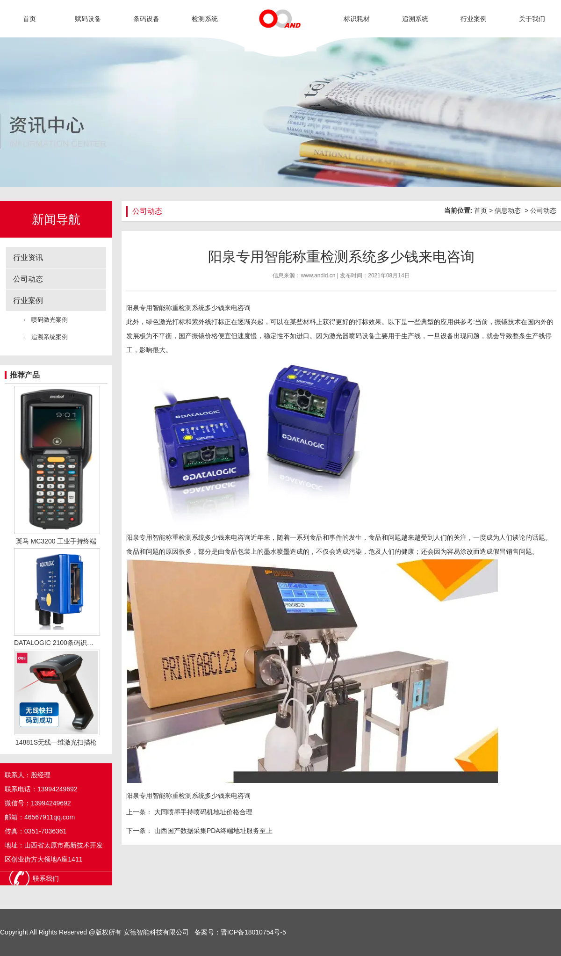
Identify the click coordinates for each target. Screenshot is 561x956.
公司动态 (28, 279)
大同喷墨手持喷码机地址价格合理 (202, 812)
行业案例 (473, 18)
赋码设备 (88, 18)
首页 (29, 18)
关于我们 (532, 18)
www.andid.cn (318, 275)
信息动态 (508, 210)
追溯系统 (415, 18)
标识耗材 (357, 18)
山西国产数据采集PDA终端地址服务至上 (212, 830)
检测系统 (205, 18)
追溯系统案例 (49, 336)
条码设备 (146, 18)
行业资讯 (28, 257)
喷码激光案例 (49, 319)
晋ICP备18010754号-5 (253, 932)
